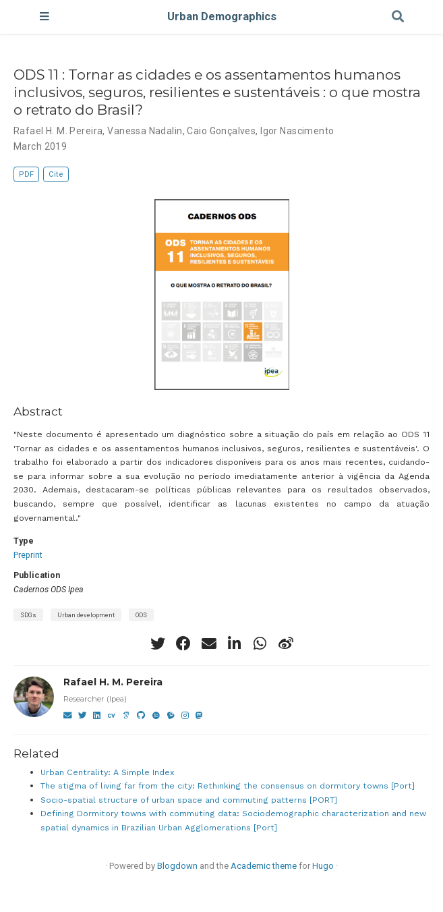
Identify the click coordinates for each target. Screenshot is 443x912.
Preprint (27, 555)
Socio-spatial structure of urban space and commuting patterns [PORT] (188, 800)
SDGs (28, 615)
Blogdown (177, 866)
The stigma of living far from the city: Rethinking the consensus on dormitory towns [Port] (227, 785)
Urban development (86, 615)
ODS (141, 615)
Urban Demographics (221, 16)
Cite (56, 174)
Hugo (323, 866)
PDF (26, 174)
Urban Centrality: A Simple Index (107, 772)
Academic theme (264, 866)
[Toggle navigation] (44, 17)
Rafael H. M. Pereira (113, 682)
